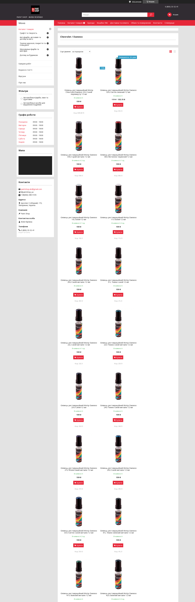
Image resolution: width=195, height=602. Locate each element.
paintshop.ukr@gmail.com (31, 189)
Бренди (90, 23)
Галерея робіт (25, 63)
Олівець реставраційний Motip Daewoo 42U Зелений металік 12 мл (157, 406)
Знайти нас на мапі (155, 576)
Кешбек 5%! (102, 23)
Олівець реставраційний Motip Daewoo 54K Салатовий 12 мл (157, 469)
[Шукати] (150, 15)
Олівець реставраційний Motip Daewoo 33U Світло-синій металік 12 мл (157, 344)
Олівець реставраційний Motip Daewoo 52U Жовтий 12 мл (118, 469)
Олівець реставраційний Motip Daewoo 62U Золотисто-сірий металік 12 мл (118, 532)
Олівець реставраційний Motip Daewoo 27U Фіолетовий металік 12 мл (79, 344)
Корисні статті (25, 70)
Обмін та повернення (141, 23)
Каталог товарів (75, 23)
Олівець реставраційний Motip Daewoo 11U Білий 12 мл (157, 156)
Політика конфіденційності (112, 600)
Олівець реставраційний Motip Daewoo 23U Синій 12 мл (118, 281)
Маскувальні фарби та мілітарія (29, 50)
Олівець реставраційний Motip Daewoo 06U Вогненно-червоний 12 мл (79, 156)
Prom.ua (109, 597)
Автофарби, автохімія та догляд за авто (30, 38)
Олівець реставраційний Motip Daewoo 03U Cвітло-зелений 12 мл (118, 91)
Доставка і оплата (107, 576)
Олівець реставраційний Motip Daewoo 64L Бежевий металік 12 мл (157, 532)
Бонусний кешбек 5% (108, 573)
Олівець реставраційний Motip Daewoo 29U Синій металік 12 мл (118, 344)
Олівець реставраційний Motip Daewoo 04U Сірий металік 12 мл (157, 91)
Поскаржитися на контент (92, 600)
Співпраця (169, 23)
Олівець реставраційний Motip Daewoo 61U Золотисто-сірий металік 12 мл (79, 532)
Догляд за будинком (29, 55)
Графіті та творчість (28, 33)
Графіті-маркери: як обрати (62, 573)
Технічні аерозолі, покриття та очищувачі (33, 44)
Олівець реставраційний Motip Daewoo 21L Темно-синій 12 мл (118, 218)
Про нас (22, 82)
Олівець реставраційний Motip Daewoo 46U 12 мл (79, 469)
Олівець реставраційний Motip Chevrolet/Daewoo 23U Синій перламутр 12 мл (78, 92)
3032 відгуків (136, 2)
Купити (79, 107)
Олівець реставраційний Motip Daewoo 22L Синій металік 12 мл (157, 218)
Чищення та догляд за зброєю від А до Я (68, 579)
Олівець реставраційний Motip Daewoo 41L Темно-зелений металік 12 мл (79, 406)
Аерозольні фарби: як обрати (63, 570)
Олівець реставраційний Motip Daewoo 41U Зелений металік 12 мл (118, 406)
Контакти (157, 23)
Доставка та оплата (119, 23)
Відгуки (22, 76)
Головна (61, 23)
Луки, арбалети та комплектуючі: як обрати (69, 582)
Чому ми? (103, 582)
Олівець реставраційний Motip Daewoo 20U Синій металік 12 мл (79, 218)
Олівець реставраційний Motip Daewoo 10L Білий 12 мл (118, 156)
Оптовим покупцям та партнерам (161, 570)
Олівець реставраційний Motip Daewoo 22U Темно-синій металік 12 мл (79, 281)
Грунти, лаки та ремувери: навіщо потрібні (69, 576)
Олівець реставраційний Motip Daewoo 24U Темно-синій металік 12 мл (157, 281)
